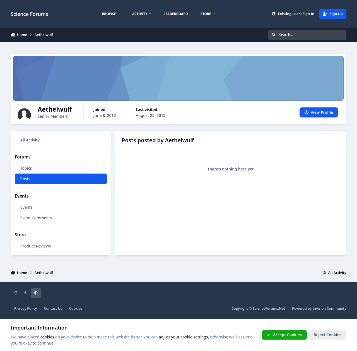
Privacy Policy (25, 308)
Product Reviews (35, 246)
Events (26, 207)
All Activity (30, 140)
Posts (25, 178)
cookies (47, 337)
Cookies (75, 308)
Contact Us (53, 308)
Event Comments (36, 217)
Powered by (319, 308)
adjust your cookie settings (183, 337)
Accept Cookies (284, 334)
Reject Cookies (327, 334)
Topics (26, 168)
